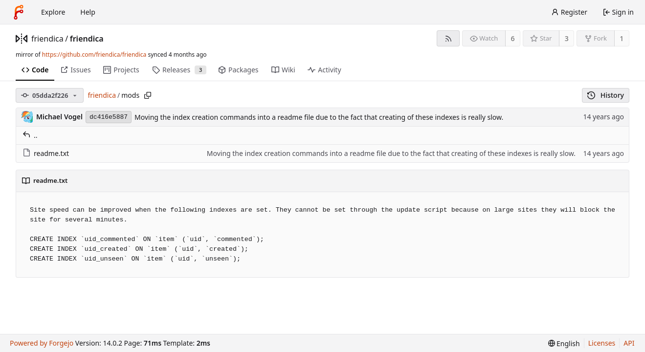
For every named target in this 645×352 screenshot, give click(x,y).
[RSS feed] (448, 38)
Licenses (602, 343)
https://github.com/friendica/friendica (94, 54)
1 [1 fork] (621, 38)
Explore (53, 12)
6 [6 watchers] (513, 38)
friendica (47, 39)
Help (87, 12)
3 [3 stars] (567, 38)
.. (30, 135)
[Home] (18, 12)
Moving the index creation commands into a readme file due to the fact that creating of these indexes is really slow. (318, 117)
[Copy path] (148, 95)
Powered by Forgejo (41, 343)
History (605, 95)
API (628, 343)
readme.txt (45, 153)
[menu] (564, 343)
